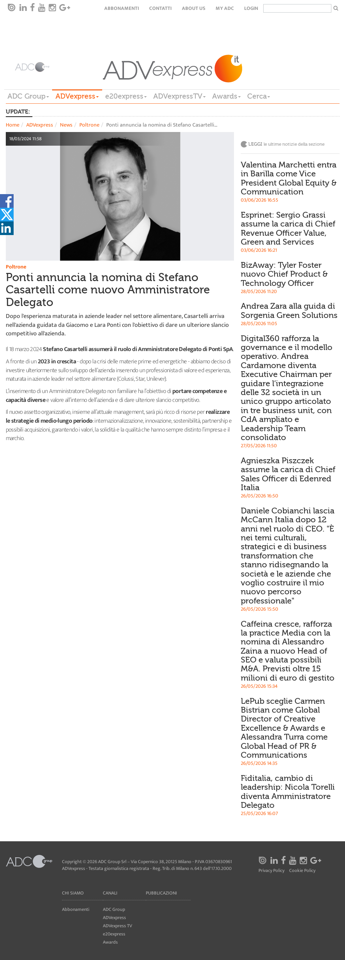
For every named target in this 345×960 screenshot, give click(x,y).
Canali (110, 893)
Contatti (160, 8)
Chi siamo (73, 893)
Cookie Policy (302, 870)
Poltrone (89, 125)
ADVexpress (77, 96)
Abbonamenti (121, 8)
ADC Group (28, 96)
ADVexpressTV (179, 96)
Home (12, 125)
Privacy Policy (271, 870)
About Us (193, 8)
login (251, 8)
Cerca (258, 96)
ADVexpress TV (117, 926)
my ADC (225, 8)
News (66, 125)
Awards (226, 96)
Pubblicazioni (161, 893)
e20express (126, 96)
